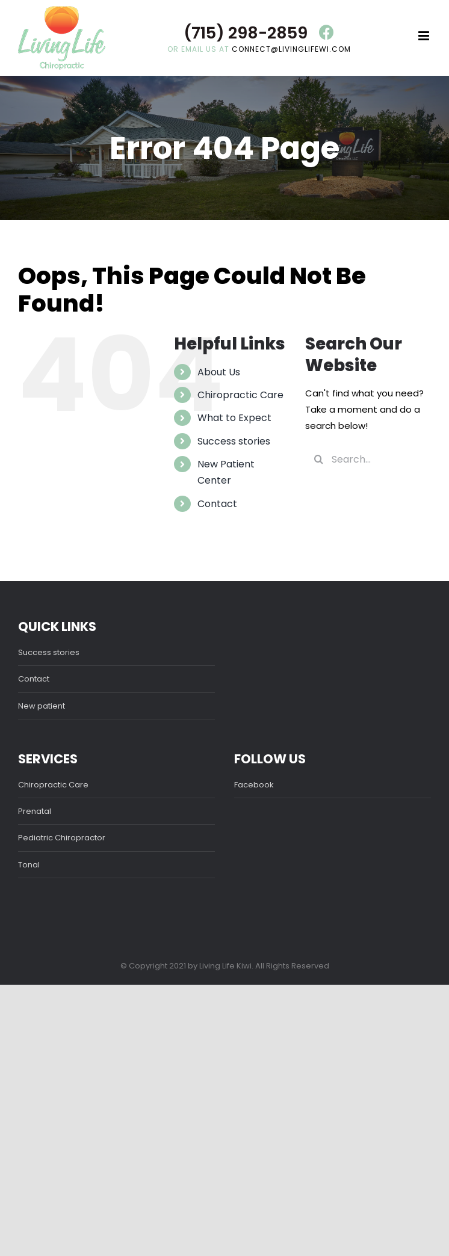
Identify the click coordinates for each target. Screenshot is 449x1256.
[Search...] (368, 459)
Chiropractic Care (240, 395)
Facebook (254, 784)
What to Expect (234, 418)
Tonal (29, 864)
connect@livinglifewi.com (291, 49)
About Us (218, 372)
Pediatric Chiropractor (61, 837)
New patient (41, 706)
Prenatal (34, 811)
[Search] (318, 459)
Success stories (233, 441)
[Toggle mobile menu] (424, 35)
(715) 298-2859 (246, 33)
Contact (217, 504)
